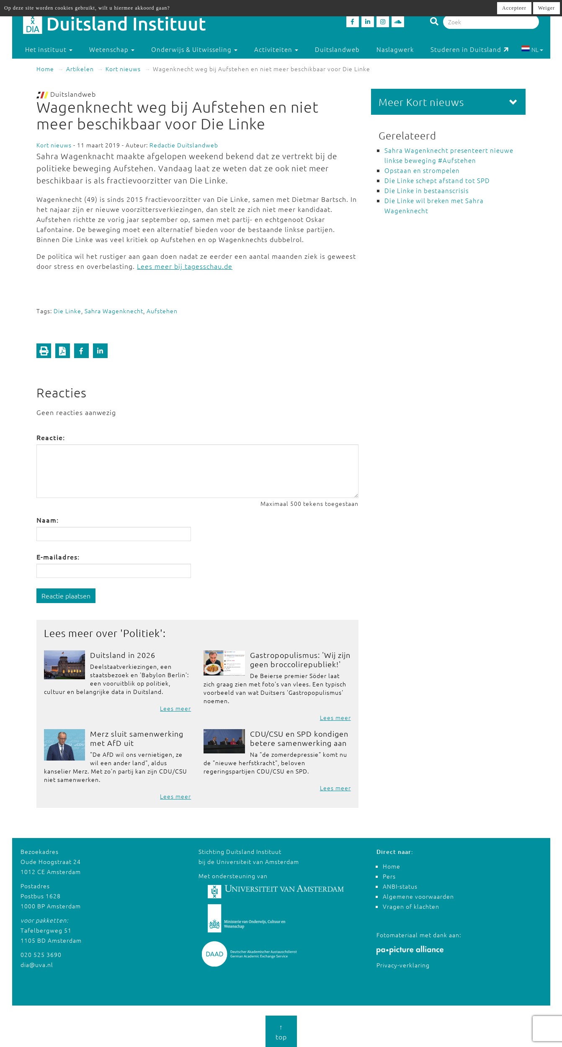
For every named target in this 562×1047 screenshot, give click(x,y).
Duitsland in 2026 (122, 655)
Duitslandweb (337, 49)
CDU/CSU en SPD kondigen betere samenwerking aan (299, 738)
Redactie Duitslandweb (184, 145)
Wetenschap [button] (111, 49)
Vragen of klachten (411, 906)
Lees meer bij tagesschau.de (184, 266)
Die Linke (67, 311)
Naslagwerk (395, 49)
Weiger (546, 8)
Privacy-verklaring (403, 965)
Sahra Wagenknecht (114, 311)
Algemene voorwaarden (418, 896)
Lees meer (175, 708)
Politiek (141, 633)
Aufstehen (162, 311)
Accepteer (514, 8)
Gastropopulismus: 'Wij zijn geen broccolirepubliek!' (300, 659)
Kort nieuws (123, 68)
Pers (389, 876)
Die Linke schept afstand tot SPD (437, 180)
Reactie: (50, 437)
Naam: (47, 519)
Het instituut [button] (48, 49)
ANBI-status (400, 886)
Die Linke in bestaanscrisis (426, 190)
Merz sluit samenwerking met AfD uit (136, 738)
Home (45, 68)
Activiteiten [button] (276, 49)
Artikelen (80, 68)
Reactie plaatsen (65, 595)
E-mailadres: (58, 556)
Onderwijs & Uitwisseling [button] (194, 49)
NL (532, 49)
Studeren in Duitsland (470, 49)
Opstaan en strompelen (422, 170)
